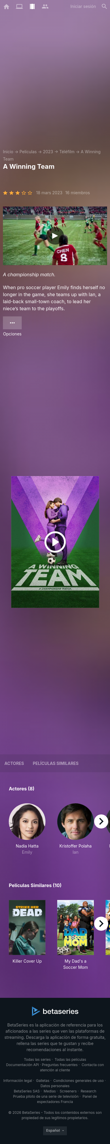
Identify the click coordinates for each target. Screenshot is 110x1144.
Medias (50, 1091)
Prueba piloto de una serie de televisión (46, 1096)
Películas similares (56, 763)
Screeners (68, 1091)
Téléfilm (67, 151)
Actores (14, 763)
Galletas (43, 1080)
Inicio (8, 151)
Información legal (17, 1080)
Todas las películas (70, 1059)
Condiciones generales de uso (78, 1080)
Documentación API (22, 1065)
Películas (28, 151)
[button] (27, 829)
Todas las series (37, 1059)
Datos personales (55, 1086)
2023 (48, 151)
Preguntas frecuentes (60, 1065)
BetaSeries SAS (27, 1091)
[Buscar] (104, 6)
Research (88, 1091)
